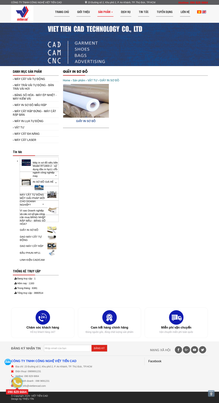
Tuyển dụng (164, 12)
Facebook (155, 361)
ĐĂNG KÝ (99, 348)
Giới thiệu (83, 12)
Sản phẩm (105, 12)
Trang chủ (62, 12)
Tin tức (144, 12)
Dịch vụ (126, 12)
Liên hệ (185, 12)
